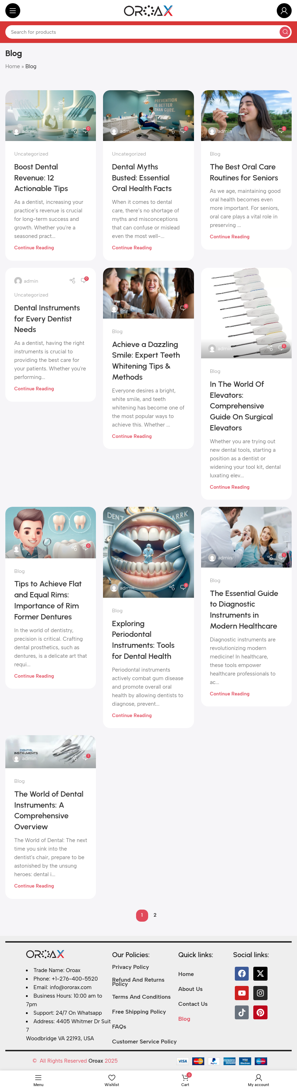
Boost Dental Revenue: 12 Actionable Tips (41, 178)
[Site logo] (148, 10)
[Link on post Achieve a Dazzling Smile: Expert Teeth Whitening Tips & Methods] (148, 293)
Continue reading (34, 247)
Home (12, 66)
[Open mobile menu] (13, 11)
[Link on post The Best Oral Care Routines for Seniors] (246, 115)
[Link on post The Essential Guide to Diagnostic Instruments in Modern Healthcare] (246, 537)
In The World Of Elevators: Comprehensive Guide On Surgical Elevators (241, 406)
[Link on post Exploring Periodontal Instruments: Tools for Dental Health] (148, 552)
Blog (215, 154)
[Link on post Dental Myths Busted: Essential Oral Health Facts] (148, 115)
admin (29, 131)
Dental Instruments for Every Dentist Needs (47, 319)
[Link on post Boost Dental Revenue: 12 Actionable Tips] (50, 115)
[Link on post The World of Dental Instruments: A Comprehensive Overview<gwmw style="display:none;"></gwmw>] (50, 751)
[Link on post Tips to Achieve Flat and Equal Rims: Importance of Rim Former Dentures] (50, 532)
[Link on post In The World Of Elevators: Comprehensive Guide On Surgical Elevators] (246, 313)
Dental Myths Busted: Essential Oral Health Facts (142, 178)
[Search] (148, 32)
